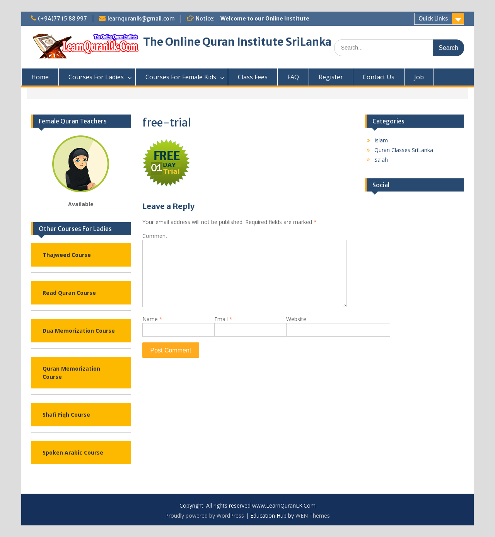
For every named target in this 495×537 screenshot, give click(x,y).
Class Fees (253, 77)
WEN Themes (312, 515)
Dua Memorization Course (79, 330)
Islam (381, 140)
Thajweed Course (67, 254)
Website (296, 319)
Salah (381, 159)
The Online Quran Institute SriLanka (237, 42)
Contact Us (378, 77)
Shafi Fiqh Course (66, 414)
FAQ (293, 77)
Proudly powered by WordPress (204, 515)
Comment (154, 235)
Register (331, 77)
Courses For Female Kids (180, 77)
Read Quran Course (69, 292)
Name (152, 319)
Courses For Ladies (96, 77)
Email (223, 319)
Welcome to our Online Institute (264, 18)
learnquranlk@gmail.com (141, 18)
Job (419, 77)
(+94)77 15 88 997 (62, 18)
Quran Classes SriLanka (403, 150)
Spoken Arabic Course (73, 452)
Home (40, 77)
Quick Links (433, 18)
